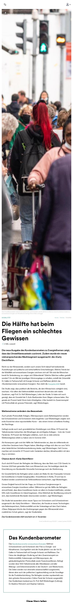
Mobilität (6, 317)
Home (56, 318)
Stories (62, 318)
